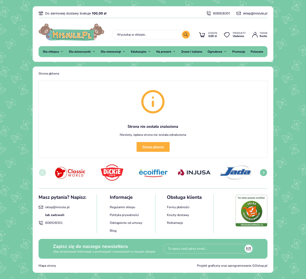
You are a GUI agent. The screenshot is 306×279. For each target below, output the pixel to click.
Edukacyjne (138, 52)
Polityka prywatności (124, 215)
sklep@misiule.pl (251, 13)
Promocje (238, 52)
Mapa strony (47, 266)
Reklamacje (175, 223)
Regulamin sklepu (122, 207)
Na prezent (163, 52)
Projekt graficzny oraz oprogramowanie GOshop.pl (232, 266)
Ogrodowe (215, 52)
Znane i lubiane (191, 52)
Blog (113, 231)
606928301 (218, 13)
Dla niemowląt (111, 52)
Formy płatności (178, 207)
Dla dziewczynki (80, 52)
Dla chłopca (51, 52)
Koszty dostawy (178, 215)
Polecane (257, 52)
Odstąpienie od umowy (126, 223)
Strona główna (49, 73)
